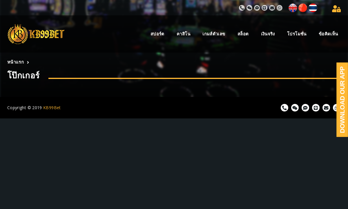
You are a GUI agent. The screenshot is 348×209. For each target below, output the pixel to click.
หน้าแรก (15, 62)
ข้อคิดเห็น (328, 34)
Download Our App (342, 99)
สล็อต (243, 34)
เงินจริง (268, 34)
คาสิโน (183, 34)
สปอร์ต (157, 34)
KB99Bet (52, 107)
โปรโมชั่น (297, 34)
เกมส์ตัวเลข (213, 34)
